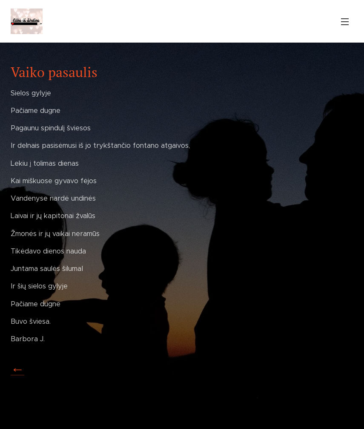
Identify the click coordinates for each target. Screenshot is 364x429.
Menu (345, 21)
